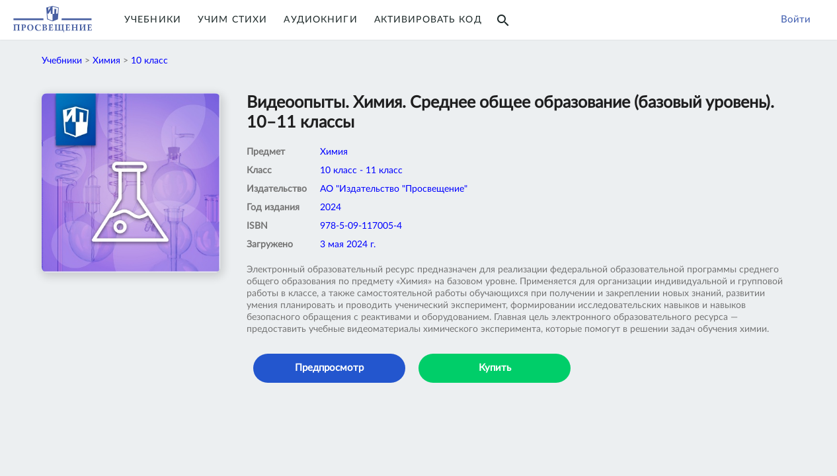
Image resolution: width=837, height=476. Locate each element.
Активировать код (428, 19)
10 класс (149, 60)
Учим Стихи (232, 19)
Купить (495, 368)
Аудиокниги (320, 19)
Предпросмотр (329, 368)
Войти (796, 19)
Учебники (152, 19)
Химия (106, 60)
